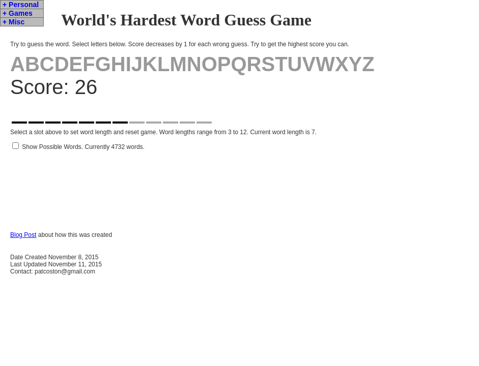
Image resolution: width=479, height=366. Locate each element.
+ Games (18, 13)
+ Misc (13, 22)
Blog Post (23, 250)
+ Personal (21, 5)
